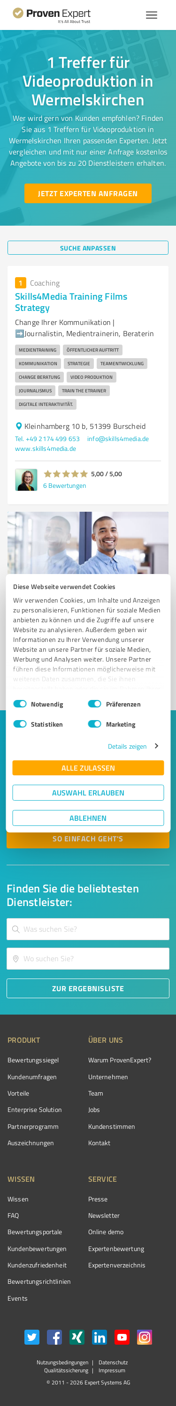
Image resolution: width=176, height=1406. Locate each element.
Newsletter (104, 1215)
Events (18, 1298)
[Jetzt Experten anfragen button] (87, 193)
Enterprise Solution (35, 1109)
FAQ (13, 1215)
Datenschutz (112, 1362)
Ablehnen (88, 817)
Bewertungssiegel (33, 1059)
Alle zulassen (88, 767)
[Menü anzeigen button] (151, 15)
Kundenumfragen (32, 1076)
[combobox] (88, 929)
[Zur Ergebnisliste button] (88, 988)
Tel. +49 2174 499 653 (47, 438)
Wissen (18, 1198)
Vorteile (18, 1093)
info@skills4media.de (118, 438)
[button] (66, 474)
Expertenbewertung (116, 1248)
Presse (98, 1198)
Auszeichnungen (31, 1142)
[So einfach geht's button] (88, 838)
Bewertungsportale (35, 1231)
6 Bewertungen (64, 485)
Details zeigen (127, 746)
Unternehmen (108, 1076)
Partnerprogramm (33, 1126)
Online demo (106, 1231)
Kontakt (99, 1142)
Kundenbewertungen (37, 1248)
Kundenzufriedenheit (37, 1264)
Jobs (94, 1109)
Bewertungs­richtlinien (39, 1281)
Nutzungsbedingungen (62, 1362)
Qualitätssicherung (66, 1370)
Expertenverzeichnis (117, 1264)
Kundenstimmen (112, 1126)
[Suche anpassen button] (88, 248)
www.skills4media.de (45, 448)
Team (96, 1093)
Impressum (111, 1370)
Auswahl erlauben (88, 792)
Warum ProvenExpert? (120, 1059)
